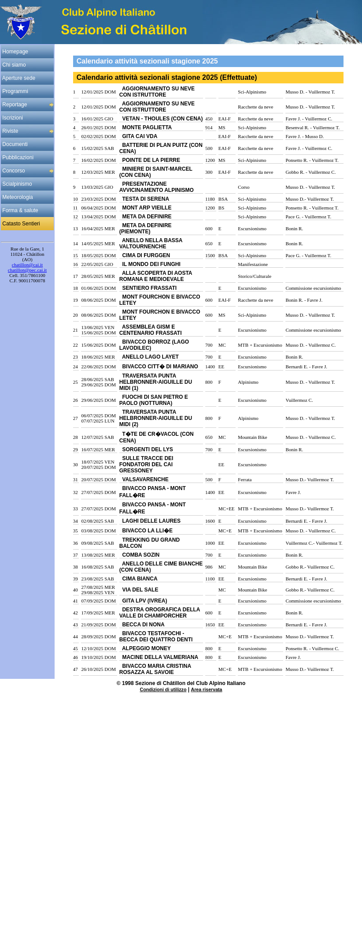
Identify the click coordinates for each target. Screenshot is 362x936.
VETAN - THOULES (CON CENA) (161, 119)
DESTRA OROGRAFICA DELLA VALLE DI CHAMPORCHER (159, 613)
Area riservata (206, 689)
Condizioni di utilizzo (163, 689)
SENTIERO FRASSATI (148, 288)
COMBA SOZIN (139, 555)
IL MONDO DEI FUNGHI (150, 264)
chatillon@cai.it (27, 264)
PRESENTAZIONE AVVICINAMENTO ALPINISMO (156, 187)
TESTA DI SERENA (144, 199)
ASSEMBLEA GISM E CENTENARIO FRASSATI (150, 330)
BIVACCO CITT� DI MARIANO (158, 366)
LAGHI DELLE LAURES (150, 521)
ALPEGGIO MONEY (145, 648)
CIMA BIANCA (138, 579)
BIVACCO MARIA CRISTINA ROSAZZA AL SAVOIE (155, 669)
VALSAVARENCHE (144, 479)
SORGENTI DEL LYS (146, 449)
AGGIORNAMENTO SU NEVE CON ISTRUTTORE (157, 92)
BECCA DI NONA (142, 625)
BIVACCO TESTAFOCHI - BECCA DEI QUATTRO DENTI (156, 636)
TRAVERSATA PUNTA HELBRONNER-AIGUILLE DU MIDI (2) (155, 418)
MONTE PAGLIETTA (145, 127)
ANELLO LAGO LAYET (149, 357)
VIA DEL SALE (139, 590)
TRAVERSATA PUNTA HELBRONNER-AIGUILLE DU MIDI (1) (155, 382)
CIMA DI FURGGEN (144, 255)
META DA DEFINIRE (145, 216)
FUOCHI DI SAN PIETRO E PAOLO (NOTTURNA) (153, 400)
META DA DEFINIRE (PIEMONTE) (145, 228)
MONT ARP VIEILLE (145, 208)
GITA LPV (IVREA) (143, 601)
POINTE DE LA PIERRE (149, 160)
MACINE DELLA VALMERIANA (158, 657)
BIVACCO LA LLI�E (146, 531)
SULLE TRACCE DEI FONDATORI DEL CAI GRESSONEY (146, 464)
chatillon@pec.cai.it (27, 270)
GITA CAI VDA (138, 136)
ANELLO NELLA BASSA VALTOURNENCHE (150, 243)
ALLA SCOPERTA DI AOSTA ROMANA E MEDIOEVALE (155, 276)
